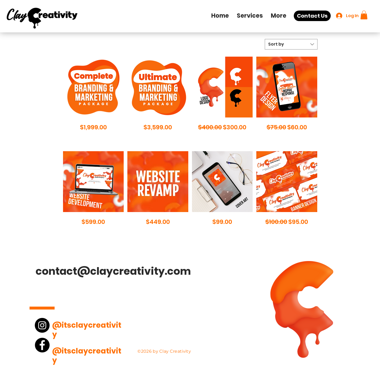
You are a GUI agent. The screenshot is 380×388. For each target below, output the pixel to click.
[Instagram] (42, 325)
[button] (250, 15)
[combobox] (291, 44)
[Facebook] (42, 345)
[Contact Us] (312, 16)
